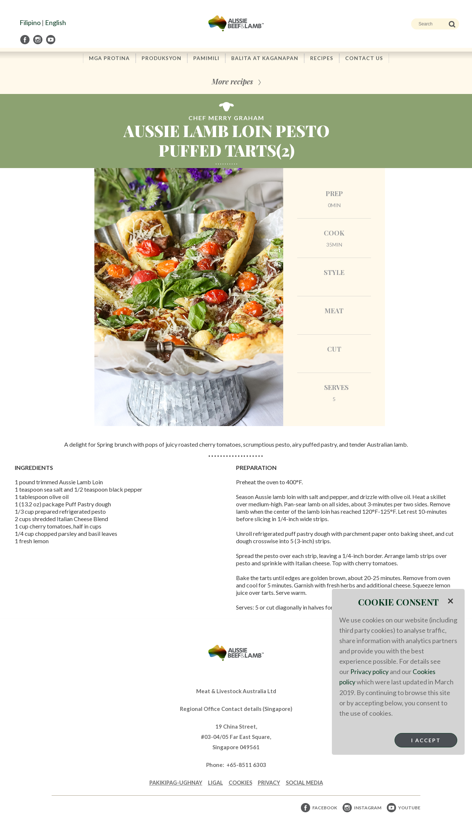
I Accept (426, 740)
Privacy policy (370, 671)
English (55, 22)
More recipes (232, 82)
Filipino (30, 22)
